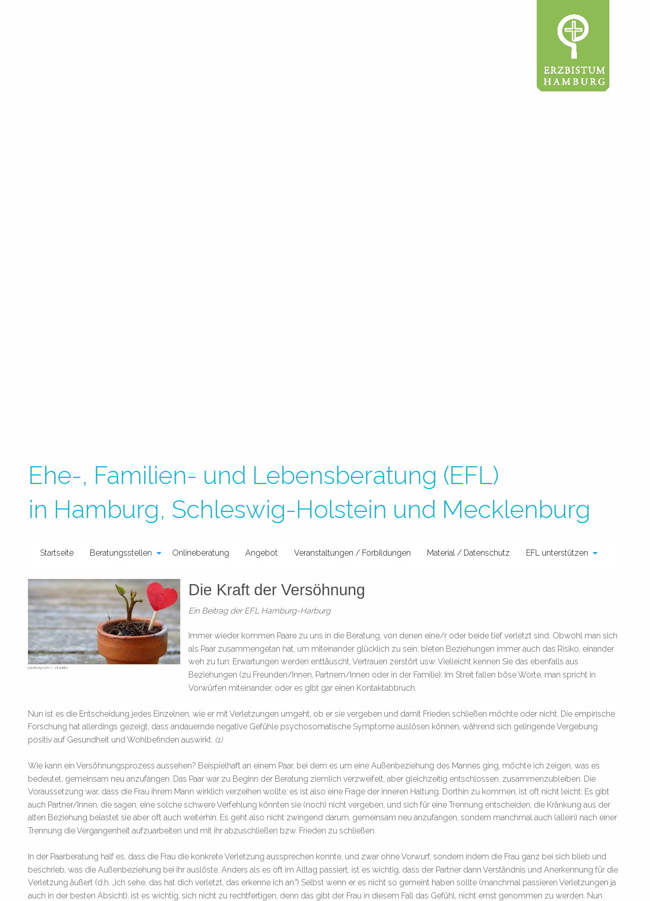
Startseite (57, 553)
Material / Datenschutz (468, 553)
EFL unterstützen (557, 553)
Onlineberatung (200, 553)
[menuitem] (57, 552)
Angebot (261, 553)
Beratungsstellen (121, 553)
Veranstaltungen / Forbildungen (352, 553)
